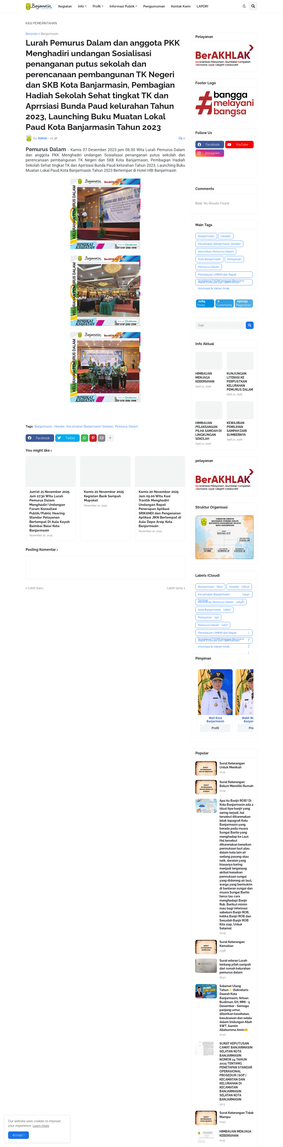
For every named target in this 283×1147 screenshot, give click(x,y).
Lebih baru (35, 588)
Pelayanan (234, 259)
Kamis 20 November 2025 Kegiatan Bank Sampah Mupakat (104, 496)
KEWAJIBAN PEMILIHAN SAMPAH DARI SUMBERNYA (237, 429)
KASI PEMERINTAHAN (41, 23)
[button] (244, 6)
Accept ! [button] (18, 1135)
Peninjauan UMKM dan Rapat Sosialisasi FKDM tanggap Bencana (221, 275)
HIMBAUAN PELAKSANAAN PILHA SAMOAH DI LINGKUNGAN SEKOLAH (208, 431)
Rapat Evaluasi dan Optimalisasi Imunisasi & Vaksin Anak (218, 283)
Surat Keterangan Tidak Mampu (236, 1114)
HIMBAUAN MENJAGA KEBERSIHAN (204, 377)
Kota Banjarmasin (209, 259)
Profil (215, 728)
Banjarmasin (49, 33)
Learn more (41, 1125)
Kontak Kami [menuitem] (181, 6)
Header (59, 426)
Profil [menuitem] (97, 6)
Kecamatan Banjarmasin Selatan (89, 426)
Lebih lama (175, 588)
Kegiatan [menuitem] (65, 6)
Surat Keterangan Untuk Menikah (232, 765)
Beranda (32, 33)
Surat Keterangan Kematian (232, 944)
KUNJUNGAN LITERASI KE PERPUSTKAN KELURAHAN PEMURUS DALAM (240, 381)
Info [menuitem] (81, 6)
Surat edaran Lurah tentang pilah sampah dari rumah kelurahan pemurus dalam (235, 966)
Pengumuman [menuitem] (154, 6)
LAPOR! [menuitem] (202, 6)
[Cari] (220, 325)
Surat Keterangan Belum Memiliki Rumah (236, 784)
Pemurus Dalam (126, 426)
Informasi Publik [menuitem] (122, 6)
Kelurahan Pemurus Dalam (216, 251)
